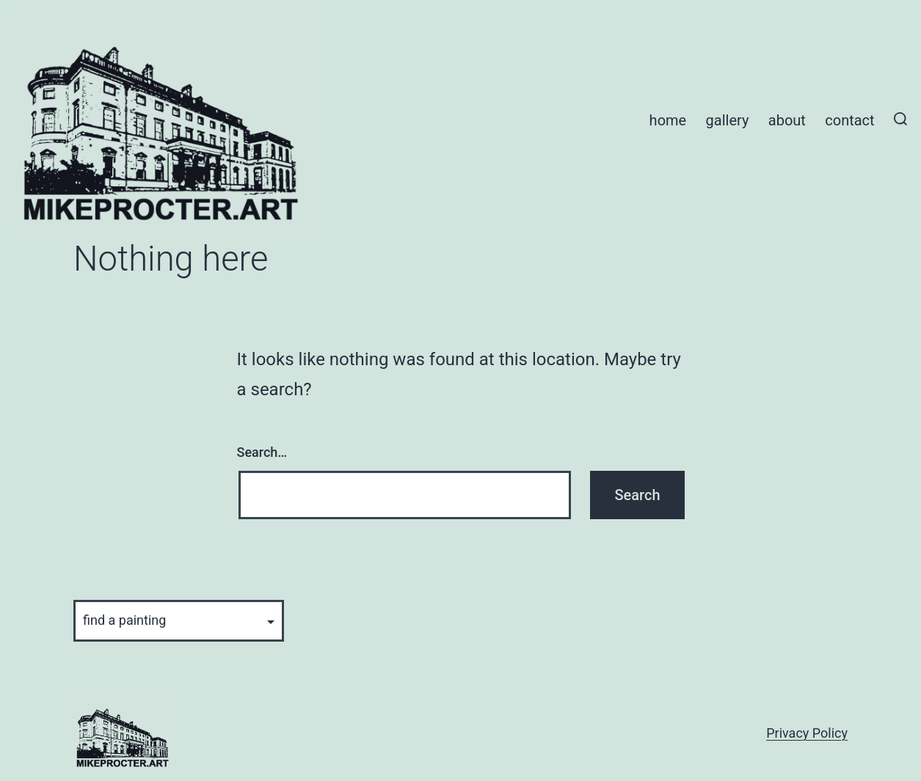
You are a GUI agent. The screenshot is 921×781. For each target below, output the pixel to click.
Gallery (727, 120)
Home (668, 120)
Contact (849, 120)
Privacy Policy (807, 733)
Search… (262, 452)
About (787, 120)
